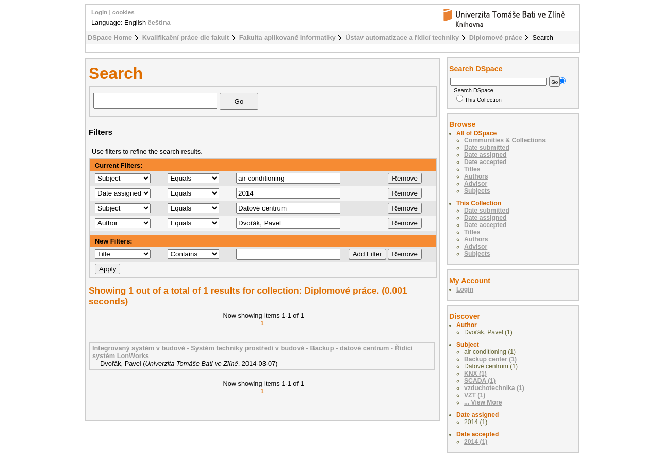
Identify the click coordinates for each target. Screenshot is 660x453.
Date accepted (485, 162)
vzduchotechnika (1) (494, 388)
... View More (483, 402)
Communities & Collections (505, 140)
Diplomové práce (495, 37)
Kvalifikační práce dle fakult (185, 37)
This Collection (479, 99)
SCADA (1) (480, 380)
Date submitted (486, 147)
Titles (472, 169)
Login (99, 12)
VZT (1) (474, 395)
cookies (123, 12)
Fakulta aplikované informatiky (287, 37)
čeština (159, 22)
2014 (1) (475, 441)
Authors (476, 176)
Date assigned (485, 154)
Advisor (475, 183)
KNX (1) (475, 373)
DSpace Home (110, 37)
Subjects (477, 191)
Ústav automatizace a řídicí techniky (402, 37)
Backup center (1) (490, 359)
